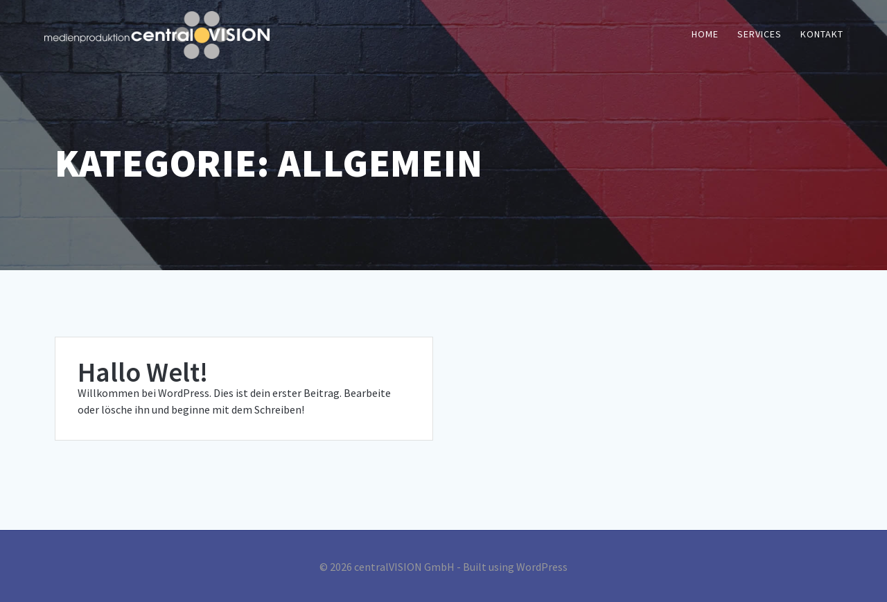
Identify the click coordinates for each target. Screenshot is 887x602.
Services (759, 34)
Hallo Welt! (143, 372)
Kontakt (821, 34)
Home (705, 34)
